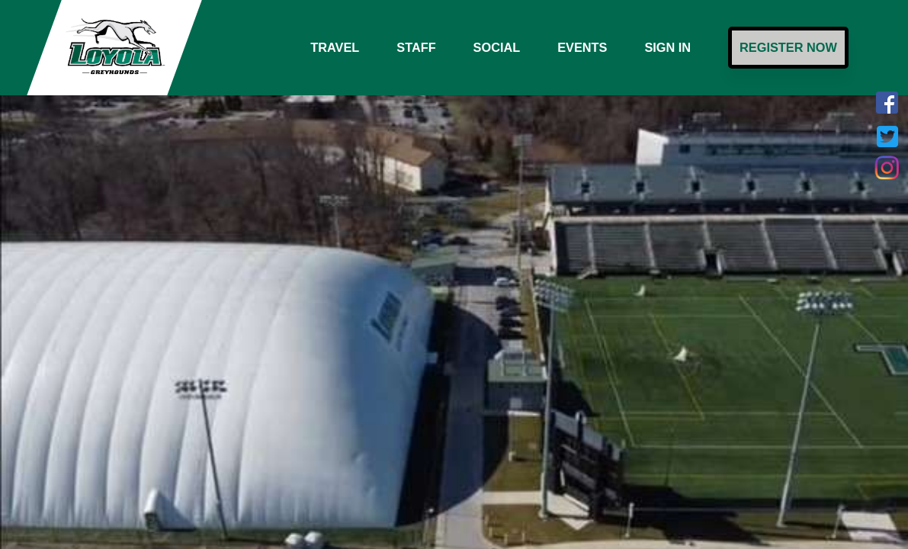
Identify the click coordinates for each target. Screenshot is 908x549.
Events (582, 47)
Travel (334, 47)
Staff (415, 47)
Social (497, 47)
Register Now (788, 47)
